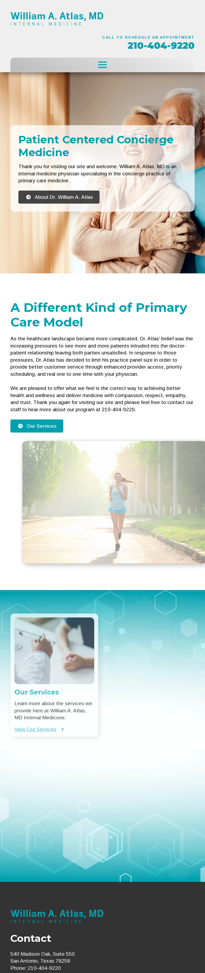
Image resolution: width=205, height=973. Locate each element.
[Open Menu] (102, 65)
